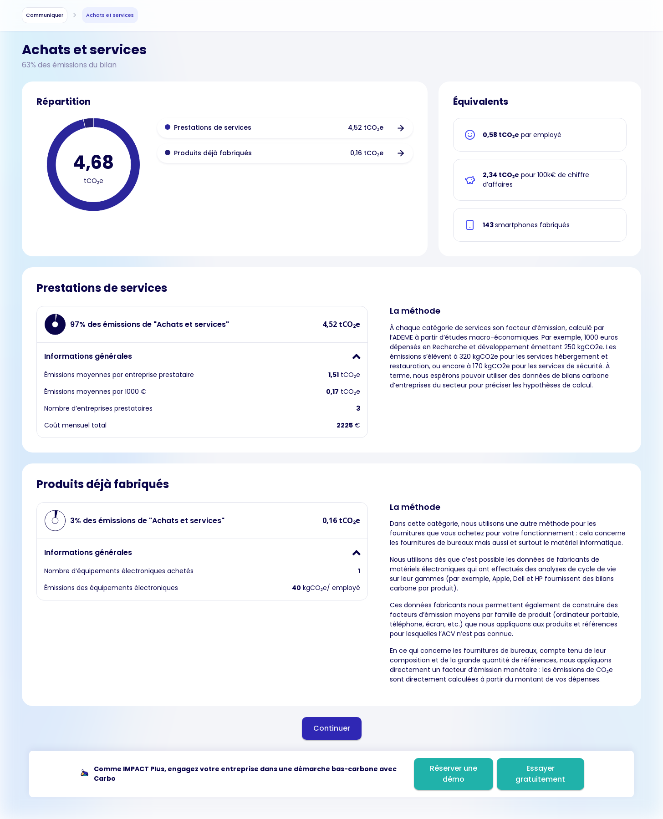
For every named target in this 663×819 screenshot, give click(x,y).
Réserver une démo (453, 773)
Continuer (331, 728)
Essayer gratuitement (540, 773)
